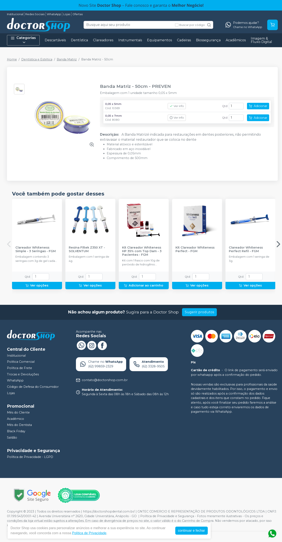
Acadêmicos (236, 40)
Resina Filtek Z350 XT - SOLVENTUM (87, 249)
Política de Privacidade (89, 533)
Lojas (66, 14)
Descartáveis (55, 40)
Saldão (12, 437)
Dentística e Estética (36, 59)
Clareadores (103, 40)
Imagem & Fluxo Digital (261, 40)
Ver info (177, 106)
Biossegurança (208, 40)
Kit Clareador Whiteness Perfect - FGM (195, 249)
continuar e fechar (191, 530)
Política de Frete (19, 368)
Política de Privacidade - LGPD (30, 457)
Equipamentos (159, 40)
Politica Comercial (21, 362)
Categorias (23, 40)
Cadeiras (184, 40)
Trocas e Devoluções (23, 374)
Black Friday (16, 431)
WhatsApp (54, 14)
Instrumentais (130, 40)
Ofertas (78, 14)
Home (12, 59)
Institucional (15, 14)
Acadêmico (15, 419)
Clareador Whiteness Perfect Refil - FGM (246, 249)
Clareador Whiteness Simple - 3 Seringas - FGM (35, 249)
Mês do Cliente (18, 412)
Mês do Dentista (19, 425)
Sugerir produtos (199, 312)
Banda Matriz (67, 59)
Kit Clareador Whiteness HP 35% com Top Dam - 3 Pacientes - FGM (142, 251)
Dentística (79, 40)
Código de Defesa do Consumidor (33, 387)
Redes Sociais (35, 14)
